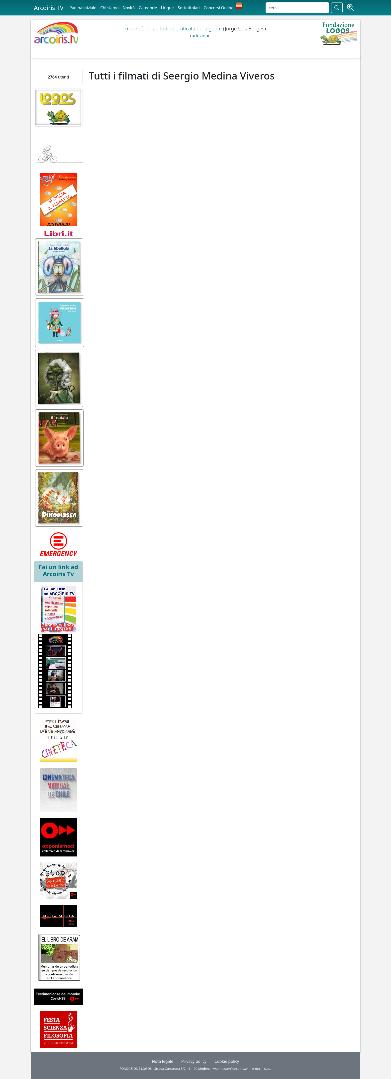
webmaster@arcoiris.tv (230, 1068)
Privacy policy (193, 1061)
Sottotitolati (189, 7)
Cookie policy (226, 1061)
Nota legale (162, 1061)
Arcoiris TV (49, 7)
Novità (129, 7)
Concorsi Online (218, 7)
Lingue (167, 7)
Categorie (148, 7)
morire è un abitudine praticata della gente (174, 28)
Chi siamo (109, 7)
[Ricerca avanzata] (350, 7)
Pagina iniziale (83, 7)
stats (268, 1068)
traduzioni (198, 36)
